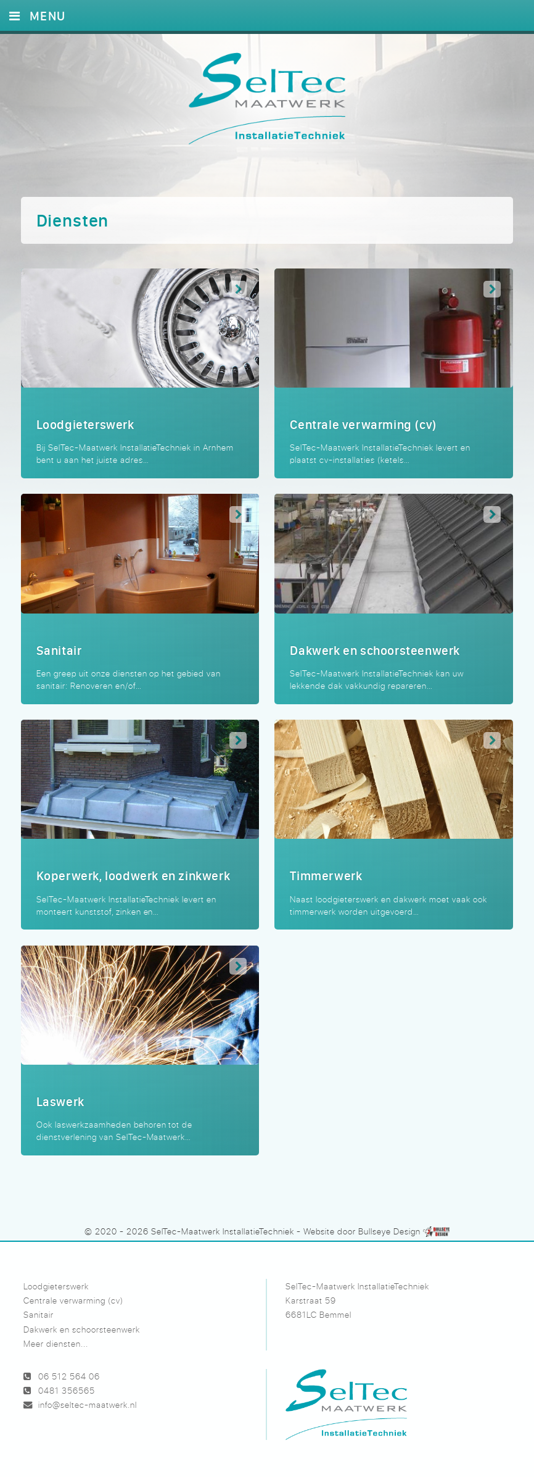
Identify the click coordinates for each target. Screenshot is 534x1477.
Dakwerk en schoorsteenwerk (81, 1329)
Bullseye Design (389, 1231)
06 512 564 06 (69, 1376)
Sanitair (38, 1314)
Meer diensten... (55, 1343)
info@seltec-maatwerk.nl (87, 1404)
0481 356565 (66, 1390)
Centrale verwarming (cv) (73, 1300)
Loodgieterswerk (56, 1286)
